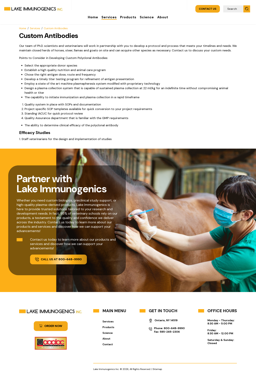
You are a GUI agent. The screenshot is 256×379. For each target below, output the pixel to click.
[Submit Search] (246, 9)
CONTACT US (207, 9)
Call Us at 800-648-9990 (58, 259)
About (162, 17)
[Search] (233, 8)
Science (147, 17)
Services (109, 17)
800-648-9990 (174, 328)
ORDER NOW (50, 326)
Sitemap (157, 369)
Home (93, 17)
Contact (107, 344)
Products (128, 17)
